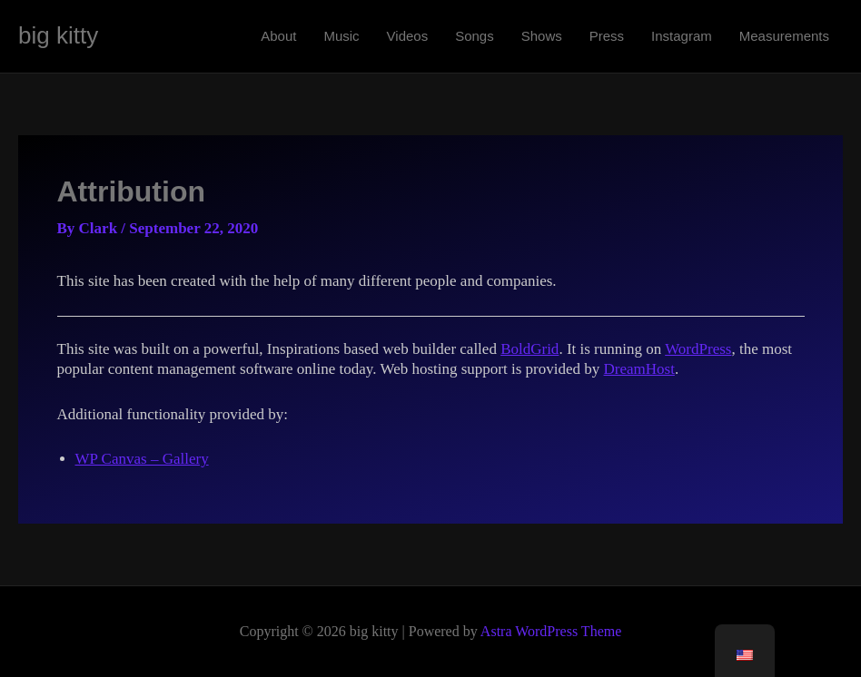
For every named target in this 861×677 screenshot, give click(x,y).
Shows (541, 36)
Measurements (784, 36)
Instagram (681, 36)
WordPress (698, 349)
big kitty (58, 35)
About (278, 36)
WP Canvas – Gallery (142, 458)
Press (606, 36)
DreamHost (639, 369)
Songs (474, 36)
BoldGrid (529, 349)
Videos (408, 36)
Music (341, 36)
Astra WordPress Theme (550, 631)
